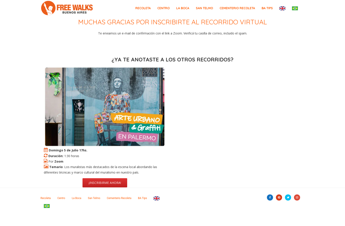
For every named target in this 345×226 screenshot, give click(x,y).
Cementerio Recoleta (237, 8)
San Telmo (204, 8)
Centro (163, 8)
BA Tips (267, 8)
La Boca (182, 8)
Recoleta (143, 8)
